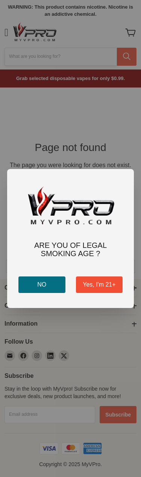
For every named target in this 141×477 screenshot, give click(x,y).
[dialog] (70, 238)
